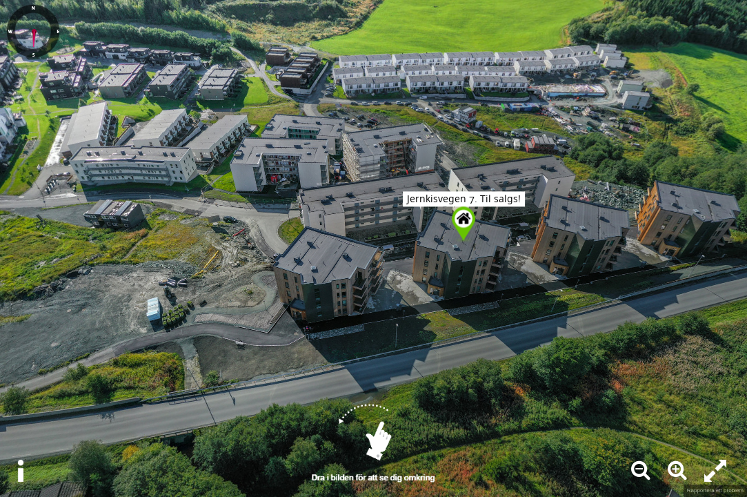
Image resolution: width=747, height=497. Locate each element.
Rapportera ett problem (715, 490)
